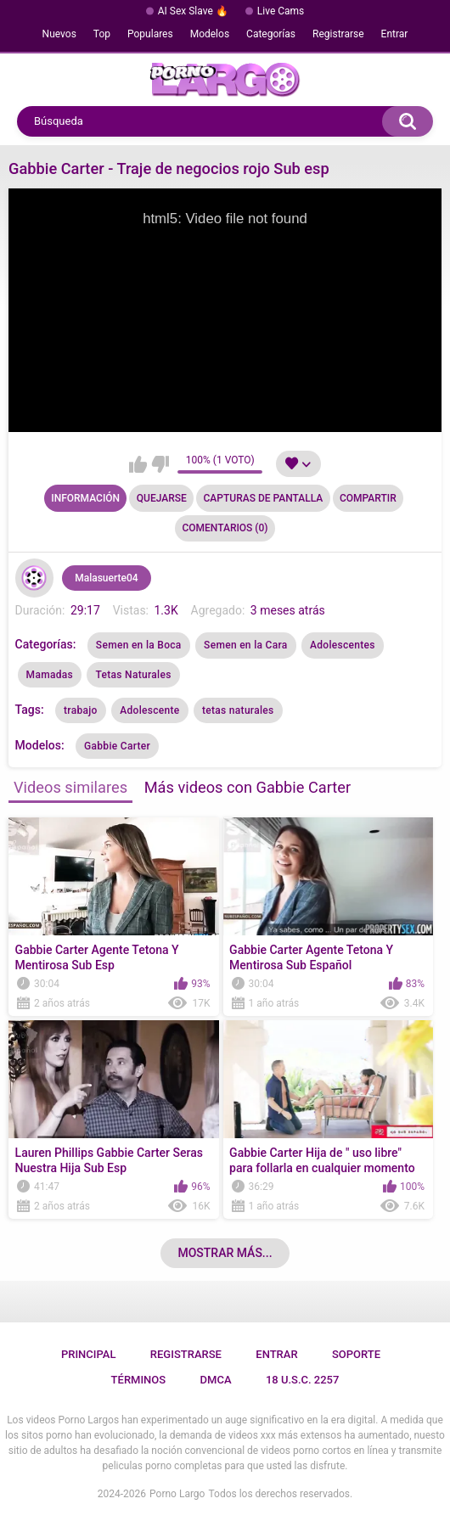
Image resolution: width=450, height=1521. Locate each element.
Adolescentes (342, 645)
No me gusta (160, 464)
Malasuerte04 (106, 578)
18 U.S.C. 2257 (303, 1379)
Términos (138, 1379)
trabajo (81, 710)
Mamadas (49, 675)
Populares (150, 34)
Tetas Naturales (133, 675)
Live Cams (281, 11)
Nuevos (59, 34)
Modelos (209, 34)
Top (101, 34)
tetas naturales (238, 710)
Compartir (368, 498)
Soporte (356, 1354)
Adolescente (149, 710)
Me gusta (138, 464)
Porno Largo (177, 1494)
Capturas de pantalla (263, 498)
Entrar (394, 34)
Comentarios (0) (224, 528)
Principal (88, 1354)
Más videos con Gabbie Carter (248, 787)
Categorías (270, 34)
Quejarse (162, 498)
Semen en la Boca (139, 645)
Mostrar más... (224, 1253)
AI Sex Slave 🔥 (193, 11)
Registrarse (338, 34)
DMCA (216, 1379)
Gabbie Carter (117, 746)
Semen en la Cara (245, 645)
